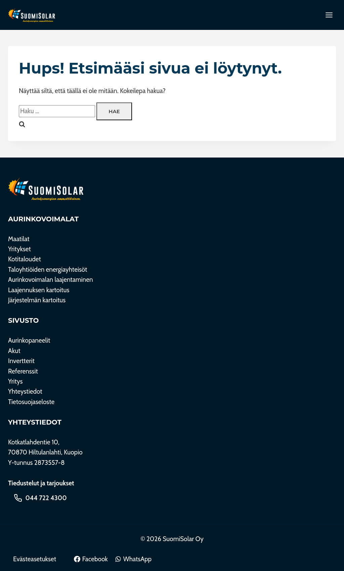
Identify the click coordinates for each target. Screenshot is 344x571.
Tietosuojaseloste (31, 402)
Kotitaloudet (24, 259)
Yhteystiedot (25, 391)
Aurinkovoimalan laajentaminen (50, 279)
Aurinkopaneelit (29, 340)
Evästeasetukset (34, 559)
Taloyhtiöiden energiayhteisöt (47, 269)
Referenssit (23, 371)
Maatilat (19, 239)
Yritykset (19, 249)
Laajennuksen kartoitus (38, 290)
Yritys (15, 381)
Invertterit (21, 361)
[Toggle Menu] (329, 15)
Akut (14, 351)
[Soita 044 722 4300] (40, 498)
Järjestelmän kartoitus (37, 300)
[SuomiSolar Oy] (45, 189)
